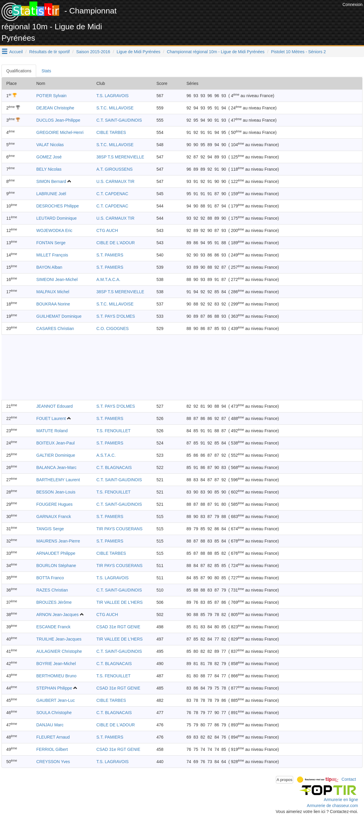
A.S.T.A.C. (106, 455)
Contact (349, 779)
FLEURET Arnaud (53, 737)
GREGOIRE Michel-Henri (60, 132)
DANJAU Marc (50, 724)
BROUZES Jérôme (54, 602)
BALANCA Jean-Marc (56, 467)
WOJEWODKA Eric (54, 230)
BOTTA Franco (50, 577)
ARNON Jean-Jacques (57, 614)
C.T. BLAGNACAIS (114, 467)
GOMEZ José (49, 157)
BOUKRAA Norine (53, 304)
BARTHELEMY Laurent (58, 479)
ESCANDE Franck (53, 626)
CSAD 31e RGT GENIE (118, 626)
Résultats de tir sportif (49, 51)
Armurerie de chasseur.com (332, 805)
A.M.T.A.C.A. (108, 279)
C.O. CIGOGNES (113, 328)
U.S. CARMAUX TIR (115, 181)
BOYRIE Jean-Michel (56, 663)
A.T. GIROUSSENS (115, 169)
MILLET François (52, 255)
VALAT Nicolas (50, 144)
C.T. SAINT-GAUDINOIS (119, 120)
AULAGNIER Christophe (59, 651)
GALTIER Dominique (55, 455)
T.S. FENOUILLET (114, 430)
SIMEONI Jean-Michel (57, 279)
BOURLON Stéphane (56, 565)
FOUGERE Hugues (54, 504)
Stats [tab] (46, 70)
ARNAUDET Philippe (55, 553)
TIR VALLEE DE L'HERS (120, 602)
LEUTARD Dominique (56, 218)
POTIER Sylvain (51, 95)
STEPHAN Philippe (54, 688)
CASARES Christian (55, 328)
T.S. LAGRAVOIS (113, 95)
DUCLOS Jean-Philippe (58, 120)
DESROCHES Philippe (57, 206)
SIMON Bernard (51, 181)
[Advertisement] (232, 14)
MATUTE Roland (52, 430)
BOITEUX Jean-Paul (55, 443)
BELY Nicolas (49, 169)
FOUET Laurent (51, 418)
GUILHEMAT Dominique (59, 316)
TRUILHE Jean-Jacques (59, 639)
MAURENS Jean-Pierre (58, 541)
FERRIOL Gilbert (52, 749)
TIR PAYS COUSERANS (120, 528)
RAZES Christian (52, 590)
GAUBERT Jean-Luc (55, 700)
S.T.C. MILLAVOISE (115, 108)
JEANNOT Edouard (54, 406)
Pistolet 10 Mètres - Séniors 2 (298, 51)
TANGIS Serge (50, 528)
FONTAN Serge (51, 242)
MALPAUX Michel (52, 291)
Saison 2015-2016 (93, 51)
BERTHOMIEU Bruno (56, 675)
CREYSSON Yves (53, 761)
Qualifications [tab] (18, 70)
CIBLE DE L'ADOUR (116, 242)
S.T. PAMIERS (110, 255)
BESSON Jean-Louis (56, 492)
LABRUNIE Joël (51, 193)
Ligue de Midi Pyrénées (138, 51)
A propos (285, 779)
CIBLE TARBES (111, 132)
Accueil (16, 51)
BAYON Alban (49, 267)
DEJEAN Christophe (55, 108)
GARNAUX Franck (53, 516)
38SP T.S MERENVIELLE (120, 157)
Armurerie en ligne (341, 799)
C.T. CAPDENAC (113, 193)
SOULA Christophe (54, 712)
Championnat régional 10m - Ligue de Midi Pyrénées (215, 51)
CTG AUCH (107, 230)
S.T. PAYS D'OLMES (116, 316)
